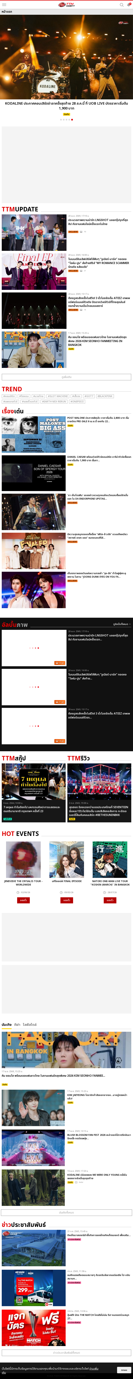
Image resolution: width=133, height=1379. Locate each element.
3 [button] (66, 120)
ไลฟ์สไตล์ (30, 1024)
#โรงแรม (24, 396)
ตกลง (124, 1370)
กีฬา (17, 1024)
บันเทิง (7, 1024)
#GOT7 (89, 396)
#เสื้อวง (76, 396)
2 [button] (64, 120)
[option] (66, 66)
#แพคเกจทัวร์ (10, 401)
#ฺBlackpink (105, 396)
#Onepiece (77, 401)
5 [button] (72, 120)
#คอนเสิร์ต (9, 396)
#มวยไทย (38, 396)
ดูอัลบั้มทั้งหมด (120, 624)
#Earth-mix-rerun (54, 401)
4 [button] (69, 120)
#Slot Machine (58, 396)
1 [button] (61, 120)
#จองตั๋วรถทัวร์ (30, 401)
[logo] (66, 4)
